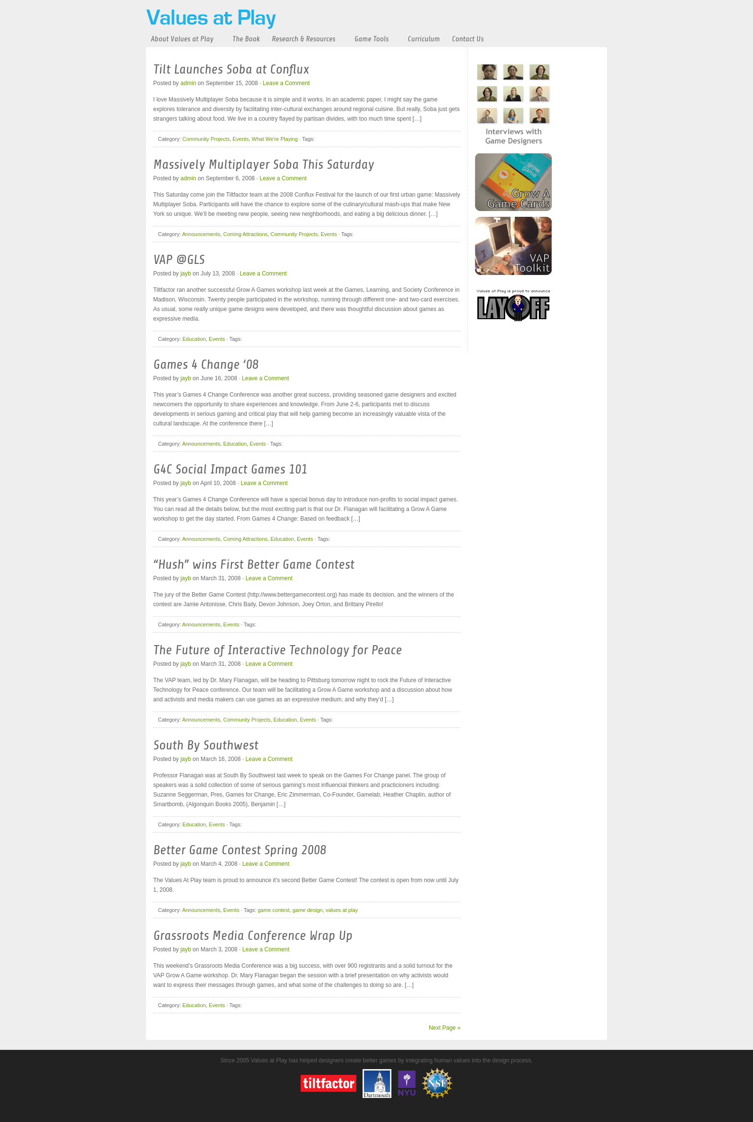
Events (240, 139)
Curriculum (424, 39)
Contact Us (468, 39)
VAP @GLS (179, 259)
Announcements (201, 234)
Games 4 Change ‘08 (205, 364)
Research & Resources (303, 39)
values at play (342, 910)
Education (194, 339)
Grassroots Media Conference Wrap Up (252, 935)
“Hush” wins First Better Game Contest (253, 564)
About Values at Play (182, 39)
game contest (274, 910)
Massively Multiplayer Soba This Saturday (263, 164)
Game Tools (371, 39)
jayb (186, 273)
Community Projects (206, 139)
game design (307, 910)
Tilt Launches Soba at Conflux (231, 69)
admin (188, 83)
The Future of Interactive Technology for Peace (277, 650)
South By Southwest (205, 745)
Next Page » (445, 1027)
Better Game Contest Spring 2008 (239, 850)
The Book (246, 39)
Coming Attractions (245, 234)
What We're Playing (275, 139)
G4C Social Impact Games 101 (230, 469)
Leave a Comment (286, 83)
